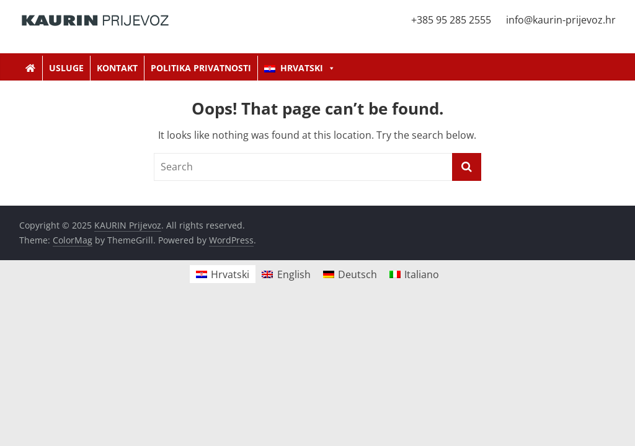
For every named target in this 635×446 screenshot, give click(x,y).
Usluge (66, 68)
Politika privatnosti (201, 68)
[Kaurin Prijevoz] (31, 68)
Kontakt (117, 68)
